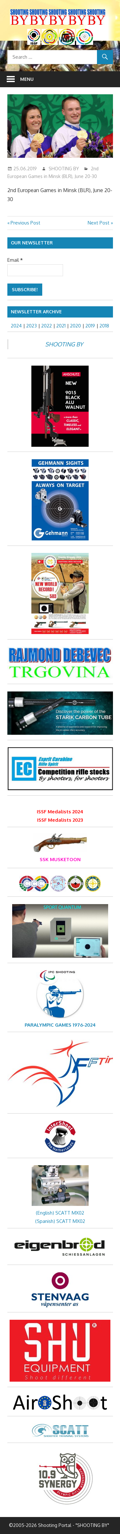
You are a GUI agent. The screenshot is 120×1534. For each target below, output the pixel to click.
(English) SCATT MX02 (60, 1213)
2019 (90, 326)
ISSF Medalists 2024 (60, 812)
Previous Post (25, 223)
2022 (46, 326)
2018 (104, 326)
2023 (31, 326)
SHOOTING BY (64, 168)
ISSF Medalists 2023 (60, 820)
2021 (61, 326)
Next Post (98, 223)
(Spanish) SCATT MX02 (60, 1221)
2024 (16, 326)
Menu (27, 79)
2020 (75, 326)
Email (15, 260)
